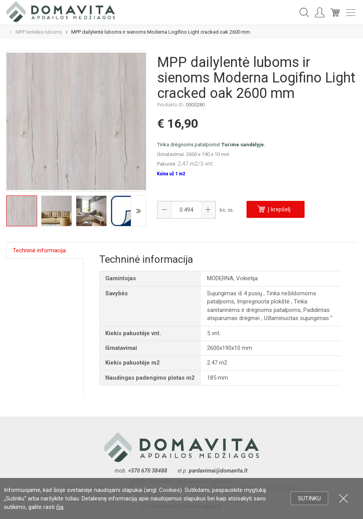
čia (59, 507)
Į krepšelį (274, 209)
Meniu (350, 12)
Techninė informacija (39, 250)
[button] (208, 210)
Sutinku (309, 498)
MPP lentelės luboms (38, 32)
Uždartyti (343, 498)
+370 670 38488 (147, 471)
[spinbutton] (187, 209)
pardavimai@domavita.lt (219, 471)
